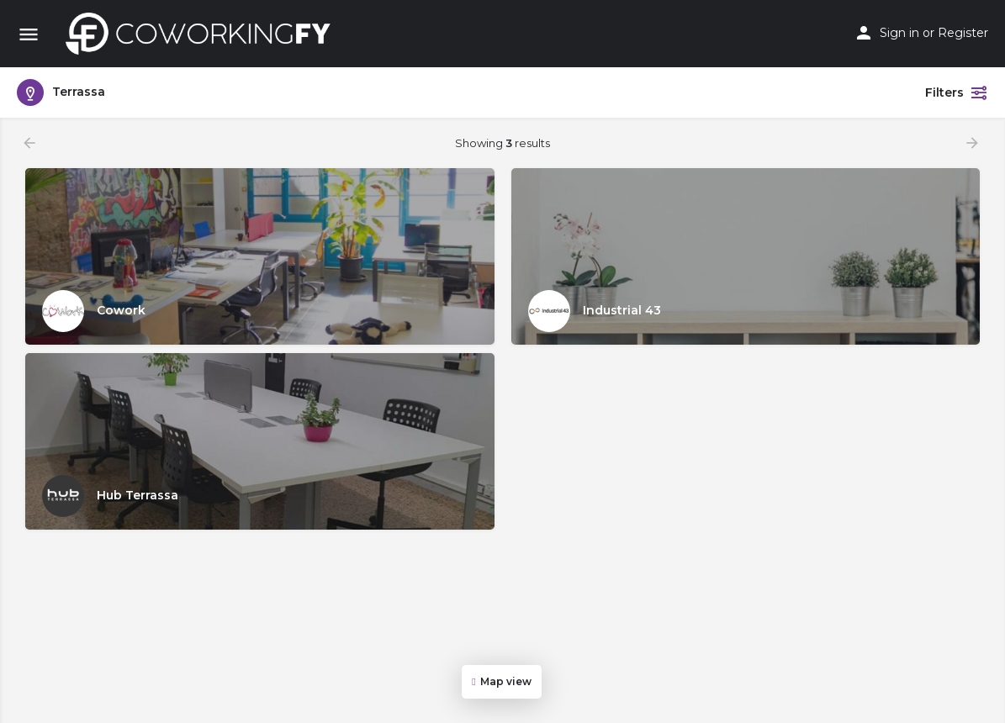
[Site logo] (203, 34)
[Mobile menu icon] (28, 34)
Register (963, 32)
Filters (956, 92)
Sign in (899, 32)
